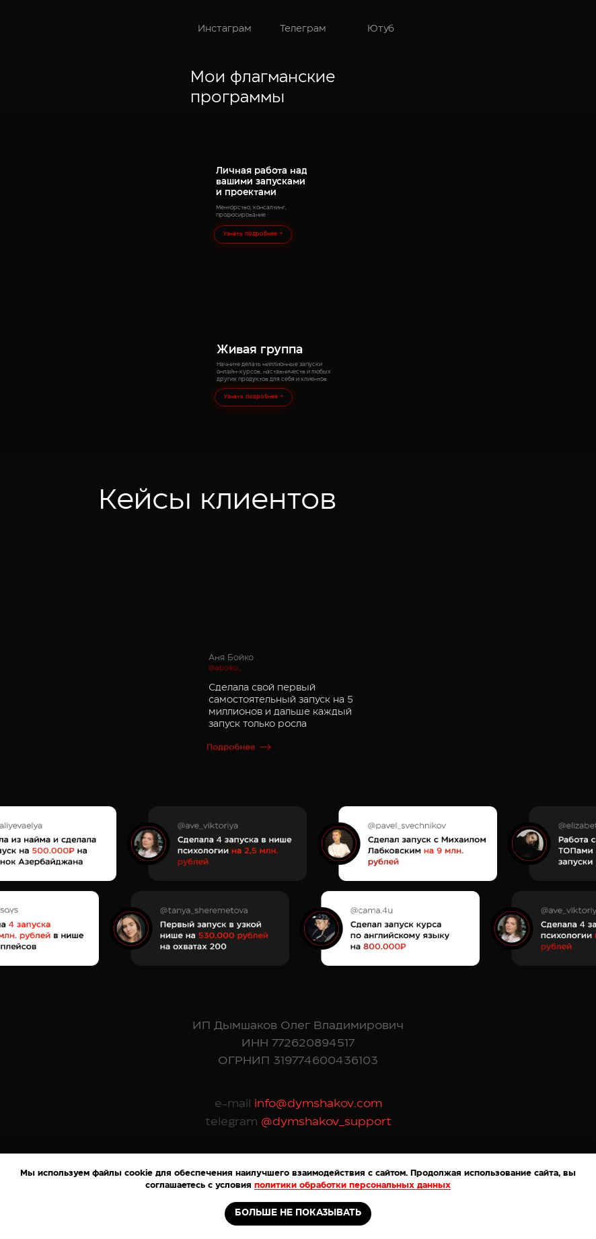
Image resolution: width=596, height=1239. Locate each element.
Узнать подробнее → (253, 234)
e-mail (233, 1103)
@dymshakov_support (325, 1121)
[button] (239, 765)
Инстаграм (225, 29)
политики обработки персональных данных (352, 1185)
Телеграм (303, 29)
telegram (231, 1121)
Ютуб (380, 29)
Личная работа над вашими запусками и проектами (261, 182)
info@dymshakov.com (316, 1103)
